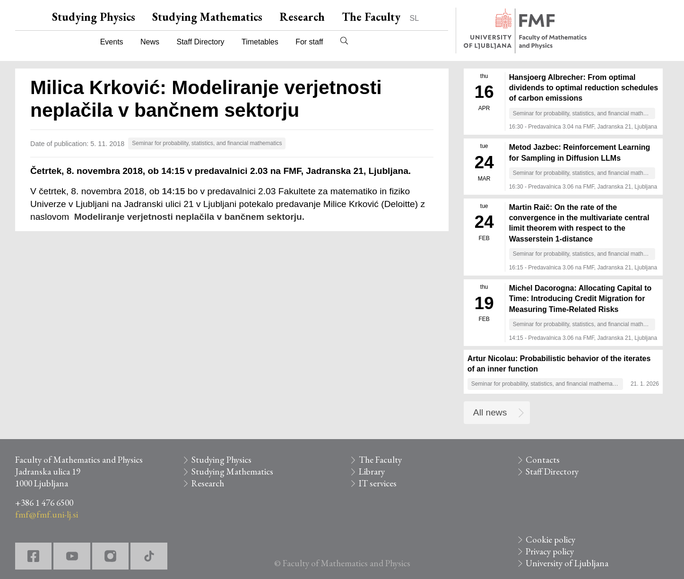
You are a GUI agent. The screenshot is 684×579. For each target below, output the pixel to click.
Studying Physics (93, 16)
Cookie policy (550, 539)
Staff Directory (201, 42)
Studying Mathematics (207, 16)
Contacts (543, 460)
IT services (378, 483)
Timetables (260, 42)
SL (414, 18)
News (149, 42)
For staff (309, 42)
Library (372, 471)
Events (111, 42)
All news (490, 412)
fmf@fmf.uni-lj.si (46, 514)
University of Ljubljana (567, 563)
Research (302, 16)
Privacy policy (550, 551)
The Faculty (371, 16)
